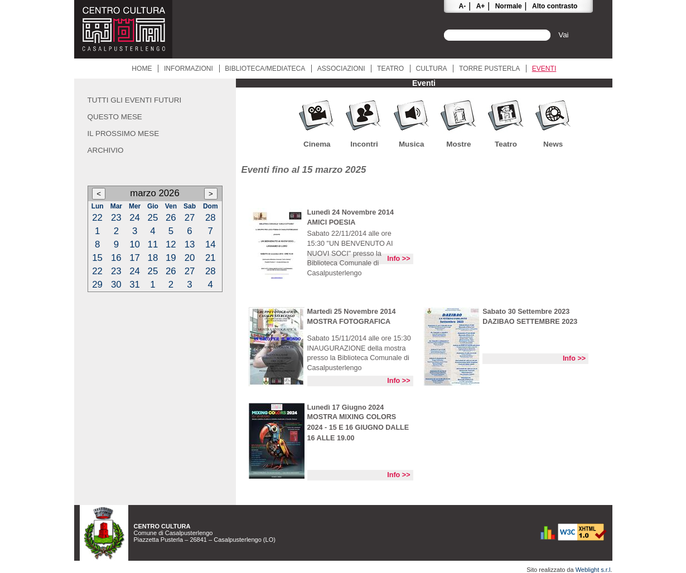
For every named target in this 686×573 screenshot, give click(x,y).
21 (210, 257)
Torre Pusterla (489, 68)
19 (171, 257)
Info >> (398, 259)
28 (210, 217)
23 (116, 217)
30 (116, 284)
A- (462, 6)
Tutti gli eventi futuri (135, 100)
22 (97, 217)
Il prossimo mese (124, 133)
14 (210, 244)
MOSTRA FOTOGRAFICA (349, 322)
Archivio (106, 150)
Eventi (544, 68)
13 (190, 244)
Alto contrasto (554, 6)
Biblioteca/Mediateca (265, 68)
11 (153, 244)
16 (116, 257)
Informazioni (188, 68)
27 (190, 217)
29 (97, 284)
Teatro (390, 68)
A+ (480, 6)
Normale (508, 6)
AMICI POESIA (331, 222)
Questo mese (115, 117)
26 (171, 217)
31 (134, 284)
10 (134, 244)
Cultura (431, 68)
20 (190, 257)
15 (97, 257)
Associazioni (341, 68)
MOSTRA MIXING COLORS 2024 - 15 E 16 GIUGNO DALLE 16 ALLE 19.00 (358, 427)
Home (142, 68)
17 (134, 257)
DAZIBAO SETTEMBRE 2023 (529, 322)
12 (171, 244)
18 (153, 257)
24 (134, 217)
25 (153, 217)
